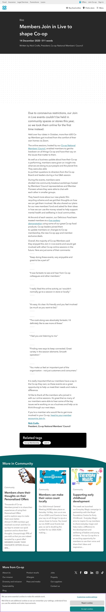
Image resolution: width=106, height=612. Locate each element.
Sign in (101, 2)
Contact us (55, 586)
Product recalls (32, 573)
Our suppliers (56, 581)
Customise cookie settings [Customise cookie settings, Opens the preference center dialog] (87, 597)
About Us (6, 573)
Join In (46, 443)
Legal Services (22, 2)
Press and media (33, 581)
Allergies (30, 577)
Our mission (7, 577)
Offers (82, 2)
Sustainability (8, 586)
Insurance (12, 2)
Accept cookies (87, 609)
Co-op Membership (32, 443)
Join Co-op (92, 2)
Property (54, 577)
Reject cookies (87, 603)
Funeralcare (34, 2)
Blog (22, 20)
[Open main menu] (100, 7)
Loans (43, 2)
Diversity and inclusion (12, 581)
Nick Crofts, (33, 423)
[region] (53, 602)
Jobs (53, 573)
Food (4, 2)
